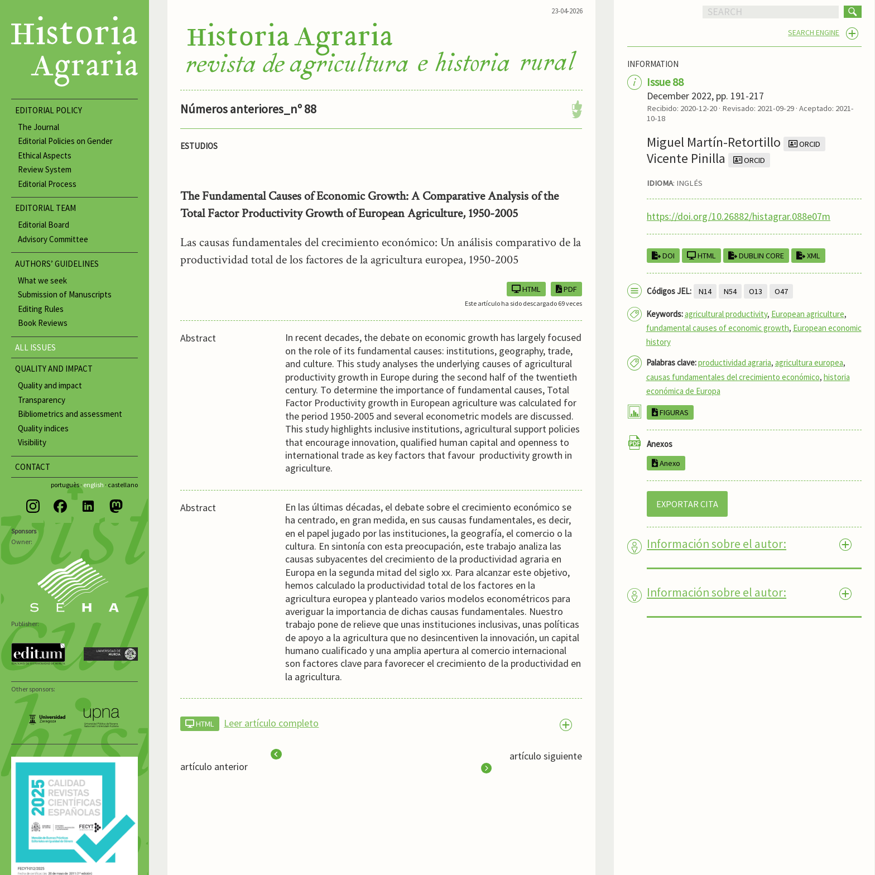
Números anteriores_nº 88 (248, 109)
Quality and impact (50, 385)
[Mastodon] (116, 506)
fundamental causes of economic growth (717, 328)
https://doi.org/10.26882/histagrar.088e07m (738, 216)
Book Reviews (43, 323)
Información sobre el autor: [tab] (716, 543)
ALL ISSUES (35, 347)
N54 (730, 291)
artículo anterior (230, 761)
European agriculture (807, 314)
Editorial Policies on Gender (65, 141)
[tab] (381, 723)
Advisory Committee (53, 239)
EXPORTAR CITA (687, 503)
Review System (44, 169)
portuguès (65, 484)
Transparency (41, 400)
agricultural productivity (726, 314)
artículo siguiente (531, 761)
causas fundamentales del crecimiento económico (733, 377)
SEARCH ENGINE (813, 32)
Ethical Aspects (44, 155)
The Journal (38, 127)
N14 (705, 291)
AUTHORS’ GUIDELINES (57, 263)
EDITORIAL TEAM (45, 208)
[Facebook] (60, 506)
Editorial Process (47, 184)
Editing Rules (41, 309)
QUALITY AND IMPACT (54, 368)
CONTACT (32, 467)
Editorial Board (43, 224)
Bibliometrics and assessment (70, 414)
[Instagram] (33, 506)
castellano (123, 484)
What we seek (42, 280)
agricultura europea (809, 362)
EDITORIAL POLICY (48, 110)
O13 (755, 291)
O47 (781, 291)
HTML (701, 256)
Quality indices (43, 428)
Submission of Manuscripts (65, 294)
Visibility (32, 442)
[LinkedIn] (88, 506)
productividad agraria (734, 362)
